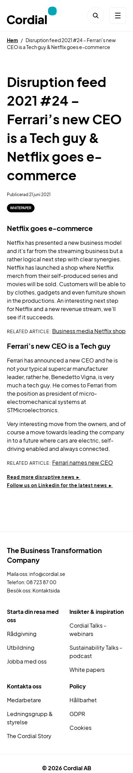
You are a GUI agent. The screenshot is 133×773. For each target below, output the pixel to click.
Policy (77, 686)
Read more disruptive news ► (43, 477)
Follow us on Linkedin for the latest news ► (60, 485)
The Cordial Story (29, 736)
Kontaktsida (46, 590)
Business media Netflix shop (89, 331)
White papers (87, 669)
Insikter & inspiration (96, 611)
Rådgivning (22, 633)
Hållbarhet (83, 700)
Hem (12, 40)
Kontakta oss (24, 686)
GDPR (77, 713)
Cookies (80, 727)
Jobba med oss (27, 661)
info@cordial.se (47, 574)
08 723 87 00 (41, 582)
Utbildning (21, 647)
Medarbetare (24, 700)
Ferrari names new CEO (82, 462)
